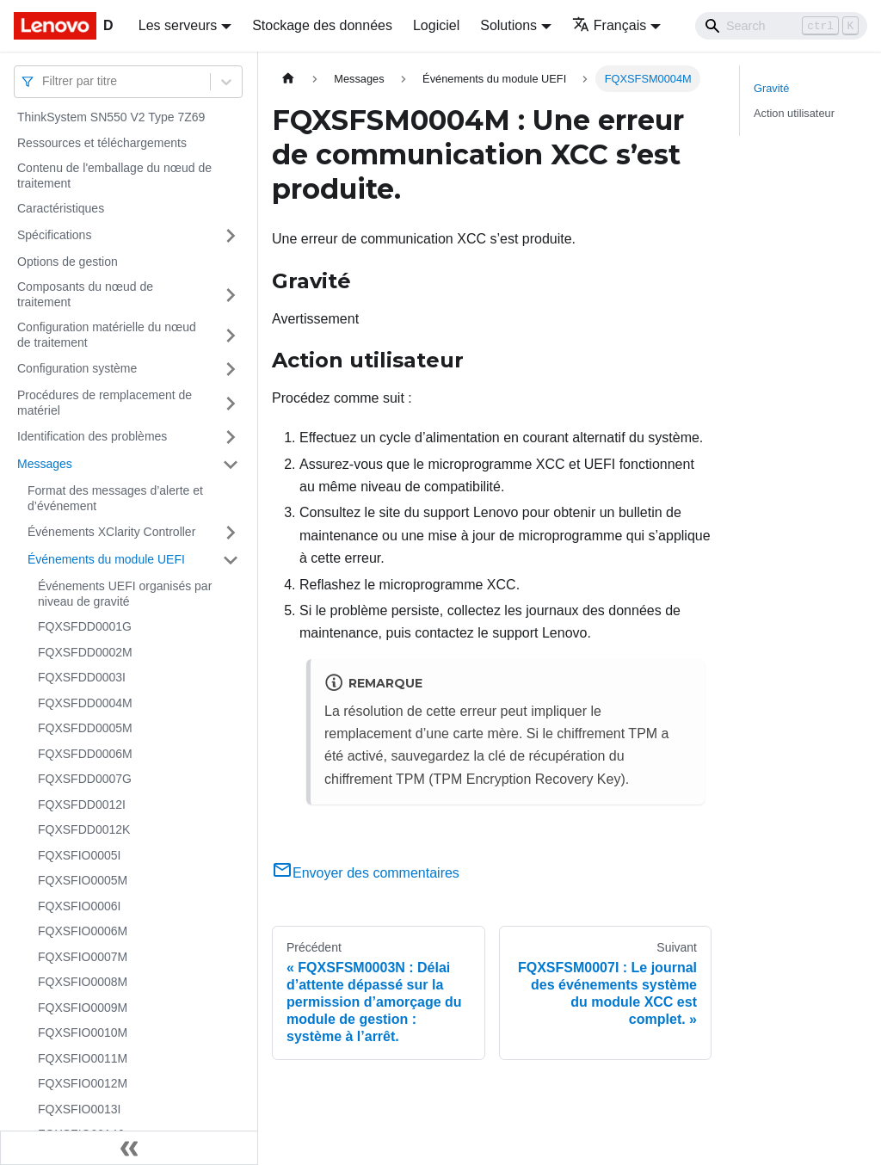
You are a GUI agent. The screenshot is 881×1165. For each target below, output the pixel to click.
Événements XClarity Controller (111, 532)
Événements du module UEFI (106, 559)
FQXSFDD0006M (85, 754)
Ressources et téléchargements (102, 143)
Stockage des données (322, 25)
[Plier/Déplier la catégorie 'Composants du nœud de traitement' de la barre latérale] (231, 294)
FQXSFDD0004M (85, 703)
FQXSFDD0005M (85, 728)
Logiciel (436, 25)
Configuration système (77, 368)
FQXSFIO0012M (82, 1083)
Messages (44, 464)
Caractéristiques (60, 208)
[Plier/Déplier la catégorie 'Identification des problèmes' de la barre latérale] (231, 437)
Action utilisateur (794, 113)
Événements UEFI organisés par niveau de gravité (125, 593)
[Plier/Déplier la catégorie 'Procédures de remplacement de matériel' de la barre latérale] (231, 403)
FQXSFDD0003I (82, 677)
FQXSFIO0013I (79, 1109)
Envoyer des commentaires (365, 873)
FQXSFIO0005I (79, 855)
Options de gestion (67, 261)
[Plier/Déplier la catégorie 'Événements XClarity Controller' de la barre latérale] (231, 532)
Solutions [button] (508, 25)
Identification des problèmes (92, 436)
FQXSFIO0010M (82, 1032)
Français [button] (609, 25)
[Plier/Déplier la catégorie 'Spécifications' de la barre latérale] (231, 236)
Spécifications (54, 235)
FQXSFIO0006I (79, 906)
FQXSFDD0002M (85, 652)
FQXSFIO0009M (82, 1007)
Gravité (771, 88)
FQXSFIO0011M (82, 1058)
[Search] (781, 26)
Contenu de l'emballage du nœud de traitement (114, 175)
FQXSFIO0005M (82, 880)
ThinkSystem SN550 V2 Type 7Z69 (111, 117)
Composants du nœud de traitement (85, 294)
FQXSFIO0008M (82, 982)
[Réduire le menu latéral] (129, 1148)
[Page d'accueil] (288, 78)
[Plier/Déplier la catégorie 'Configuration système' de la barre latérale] (231, 369)
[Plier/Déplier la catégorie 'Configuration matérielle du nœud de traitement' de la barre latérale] (231, 335)
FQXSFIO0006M (82, 931)
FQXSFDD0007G (85, 779)
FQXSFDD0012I (82, 804)
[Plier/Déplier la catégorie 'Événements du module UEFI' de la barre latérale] (231, 560)
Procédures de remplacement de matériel (104, 402)
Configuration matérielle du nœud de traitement (106, 334)
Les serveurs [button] (178, 25)
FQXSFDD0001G (85, 626)
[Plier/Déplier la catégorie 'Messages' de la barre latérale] (231, 464)
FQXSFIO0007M (82, 957)
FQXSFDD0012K (84, 829)
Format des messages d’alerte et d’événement (115, 498)
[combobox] (44, 81)
